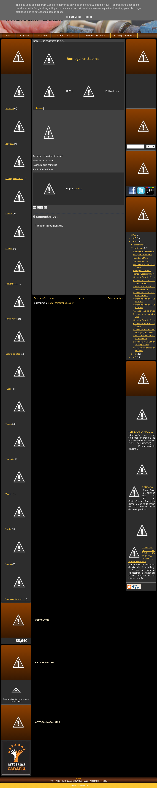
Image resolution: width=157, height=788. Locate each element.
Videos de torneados (14, 599)
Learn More (73, 17)
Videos (8, 564)
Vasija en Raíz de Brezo (144, 277)
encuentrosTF (11, 284)
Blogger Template (64, 785)
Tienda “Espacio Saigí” (143, 274)
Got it (88, 17)
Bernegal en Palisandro (143, 251)
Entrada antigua (115, 298)
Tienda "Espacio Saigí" (94, 35)
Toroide (8, 494)
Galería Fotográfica (65, 35)
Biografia (9, 143)
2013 (134, 357)
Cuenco (9, 248)
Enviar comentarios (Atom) (61, 303)
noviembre (139, 248)
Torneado (42, 35)
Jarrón (8, 389)
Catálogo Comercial (124, 35)
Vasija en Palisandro (142, 254)
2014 (134, 241)
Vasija (8, 529)
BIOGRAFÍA (147, 487)
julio (136, 354)
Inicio (8, 35)
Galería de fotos (12, 354)
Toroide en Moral (140, 258)
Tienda (8, 424)
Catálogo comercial (14, 178)
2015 (134, 238)
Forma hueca (11, 319)
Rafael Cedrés (93, 785)
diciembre (138, 245)
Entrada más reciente (44, 298)
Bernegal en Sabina (83, 59)
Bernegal (9, 108)
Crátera (8, 214)
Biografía (24, 35)
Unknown (38, 108)
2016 (134, 235)
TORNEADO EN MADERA (140, 432)
